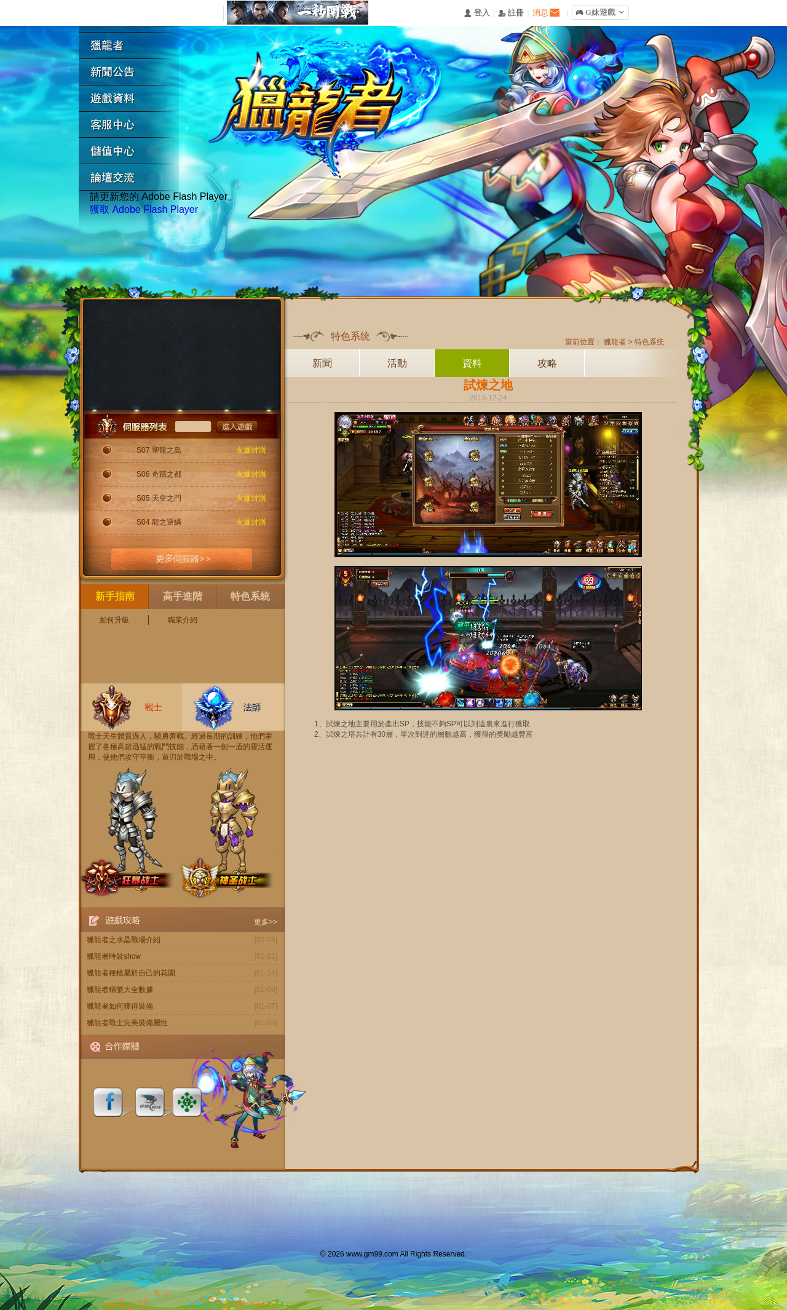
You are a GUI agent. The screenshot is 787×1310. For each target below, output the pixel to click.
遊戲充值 (133, 151)
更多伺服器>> (182, 559)
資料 (472, 363)
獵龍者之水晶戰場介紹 (123, 939)
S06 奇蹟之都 (158, 474)
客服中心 (133, 125)
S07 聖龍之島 (158, 450)
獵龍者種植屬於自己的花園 (131, 973)
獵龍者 (133, 46)
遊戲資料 (133, 98)
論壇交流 (133, 178)
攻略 (547, 363)
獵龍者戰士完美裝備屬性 (127, 1022)
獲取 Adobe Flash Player (144, 209)
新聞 (322, 363)
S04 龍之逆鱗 (158, 522)
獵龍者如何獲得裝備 (120, 1006)
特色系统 (649, 342)
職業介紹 (182, 620)
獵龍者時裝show (114, 956)
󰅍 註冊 (511, 13)
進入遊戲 (237, 426)
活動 (397, 363)
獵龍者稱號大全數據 (120, 989)
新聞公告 (133, 72)
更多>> (265, 922)
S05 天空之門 (158, 498)
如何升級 (114, 620)
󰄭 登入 (476, 13)
